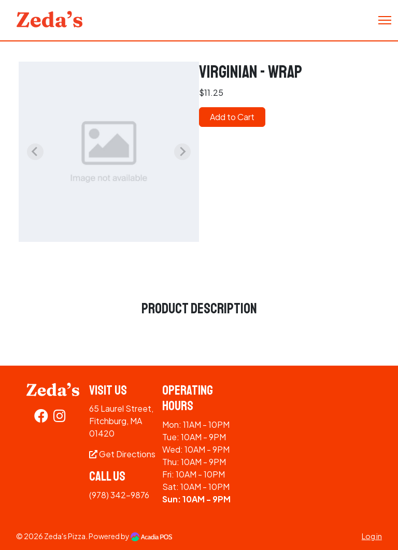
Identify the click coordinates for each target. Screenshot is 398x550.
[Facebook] (41, 417)
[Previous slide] (35, 151)
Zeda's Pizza (65, 536)
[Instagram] (59, 417)
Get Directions (122, 453)
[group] (109, 152)
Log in (372, 536)
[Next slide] (182, 151)
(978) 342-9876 (119, 494)
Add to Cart (232, 116)
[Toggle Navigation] (385, 20)
